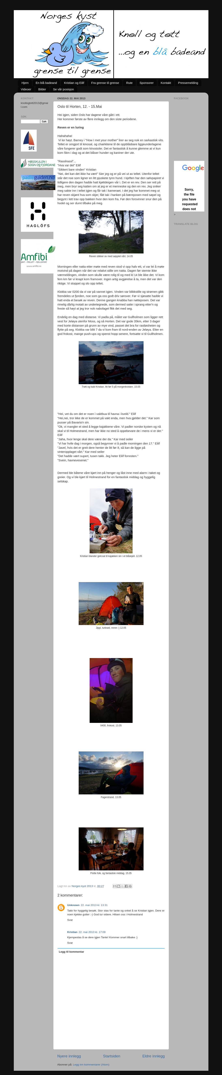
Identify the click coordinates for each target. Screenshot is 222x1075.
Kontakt (166, 82)
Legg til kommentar (71, 951)
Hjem (25, 82)
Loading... (189, 186)
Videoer (26, 89)
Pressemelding (188, 82)
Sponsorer (147, 82)
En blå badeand (46, 82)
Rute (129, 82)
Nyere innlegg (69, 1056)
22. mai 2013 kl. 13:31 (94, 905)
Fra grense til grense (105, 82)
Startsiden (111, 1056)
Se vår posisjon (63, 89)
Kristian (72, 932)
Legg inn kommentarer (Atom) (91, 1064)
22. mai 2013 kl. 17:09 (92, 932)
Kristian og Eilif (74, 82)
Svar (70, 919)
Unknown (73, 905)
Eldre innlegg (153, 1056)
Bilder (42, 89)
